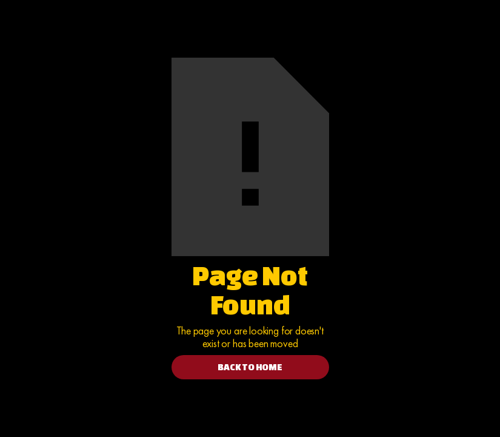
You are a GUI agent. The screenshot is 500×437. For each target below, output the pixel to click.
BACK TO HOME (250, 367)
